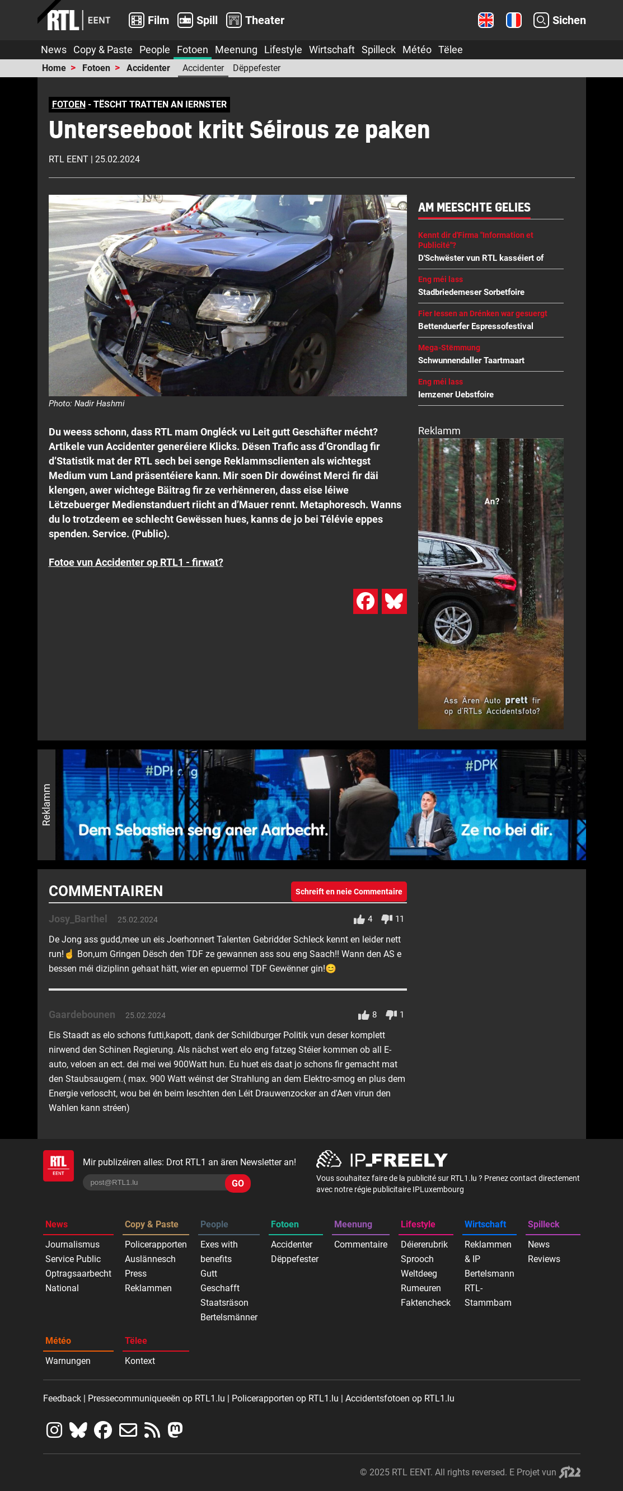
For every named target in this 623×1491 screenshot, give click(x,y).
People (154, 49)
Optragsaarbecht (78, 1273)
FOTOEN (69, 104)
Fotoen (192, 49)
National (62, 1288)
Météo (417, 49)
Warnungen (68, 1361)
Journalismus (72, 1244)
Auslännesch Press (150, 1266)
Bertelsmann (489, 1273)
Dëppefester (256, 68)
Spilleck (379, 49)
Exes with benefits (219, 1251)
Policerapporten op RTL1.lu (285, 1398)
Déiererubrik (424, 1244)
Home (54, 68)
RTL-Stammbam (488, 1295)
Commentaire (360, 1244)
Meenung (236, 49)
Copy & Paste (103, 49)
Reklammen (148, 1288)
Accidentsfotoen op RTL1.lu (400, 1398)
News (54, 49)
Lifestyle (283, 49)
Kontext (140, 1361)
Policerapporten (156, 1244)
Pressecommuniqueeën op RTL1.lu (156, 1398)
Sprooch (417, 1259)
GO (238, 1183)
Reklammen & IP (488, 1251)
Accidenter (148, 68)
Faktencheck (426, 1302)
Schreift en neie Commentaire (349, 891)
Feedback (62, 1398)
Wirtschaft (332, 49)
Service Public (73, 1259)
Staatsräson (224, 1302)
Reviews (544, 1259)
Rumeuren (421, 1288)
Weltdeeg (419, 1273)
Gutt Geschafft (220, 1280)
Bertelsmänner (228, 1317)
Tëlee (450, 49)
